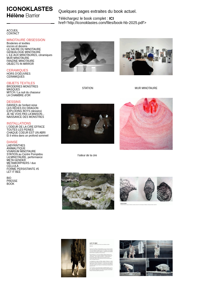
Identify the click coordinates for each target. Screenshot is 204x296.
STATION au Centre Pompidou (25, 154)
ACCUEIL (12, 30)
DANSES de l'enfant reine (22, 105)
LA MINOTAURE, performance (24, 157)
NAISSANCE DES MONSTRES (25, 116)
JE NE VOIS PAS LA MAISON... (25, 114)
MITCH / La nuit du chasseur (23, 92)
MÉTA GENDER (16, 160)
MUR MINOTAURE (18, 58)
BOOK (10, 183)
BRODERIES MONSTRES (22, 86)
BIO (9, 178)
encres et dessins (17, 46)
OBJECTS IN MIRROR (20, 63)
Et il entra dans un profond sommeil (27, 135)
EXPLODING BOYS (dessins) (24, 111)
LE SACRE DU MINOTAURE (24, 49)
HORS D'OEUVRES (19, 73)
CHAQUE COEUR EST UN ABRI (26, 132)
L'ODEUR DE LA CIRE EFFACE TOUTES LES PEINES (26, 128)
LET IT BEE (13, 171)
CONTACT (13, 33)
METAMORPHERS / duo (21, 163)
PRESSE (12, 180)
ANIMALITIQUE (16, 148)
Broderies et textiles (18, 43)
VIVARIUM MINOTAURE (21, 151)
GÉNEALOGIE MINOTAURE (24, 52)
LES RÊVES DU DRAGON (22, 108)
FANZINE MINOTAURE (20, 60)
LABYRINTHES (16, 145)
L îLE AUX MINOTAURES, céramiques (29, 55)
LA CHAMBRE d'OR (19, 95)
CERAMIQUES (15, 76)
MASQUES (13, 89)
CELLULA (12, 166)
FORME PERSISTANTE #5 (23, 168)
